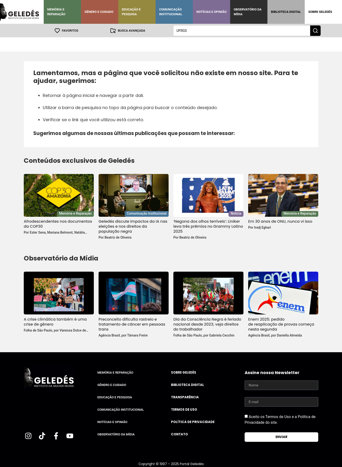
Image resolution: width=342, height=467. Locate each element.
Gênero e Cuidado (99, 12)
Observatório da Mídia (247, 12)
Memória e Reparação (56, 12)
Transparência (185, 397)
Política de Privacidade (192, 421)
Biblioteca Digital (286, 12)
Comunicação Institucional (170, 12)
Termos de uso (184, 409)
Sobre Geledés (320, 12)
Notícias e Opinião (211, 12)
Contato (179, 434)
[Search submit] (315, 30)
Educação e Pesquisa (131, 12)
